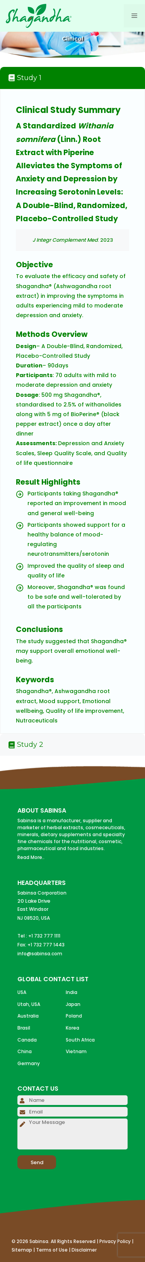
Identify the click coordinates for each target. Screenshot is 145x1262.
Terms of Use (52, 1250)
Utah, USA (28, 1004)
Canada (27, 1040)
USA (21, 992)
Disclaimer (84, 1250)
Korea (72, 1028)
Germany (28, 1063)
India (71, 992)
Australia (28, 1016)
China (24, 1051)
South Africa (80, 1040)
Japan (73, 1004)
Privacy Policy (115, 1241)
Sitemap (22, 1250)
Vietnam (76, 1051)
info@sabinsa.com (39, 953)
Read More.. (30, 857)
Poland (74, 1016)
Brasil (23, 1028)
